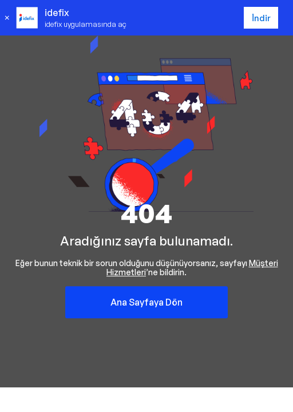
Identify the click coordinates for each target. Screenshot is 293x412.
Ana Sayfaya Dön (146, 302)
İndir (261, 18)
